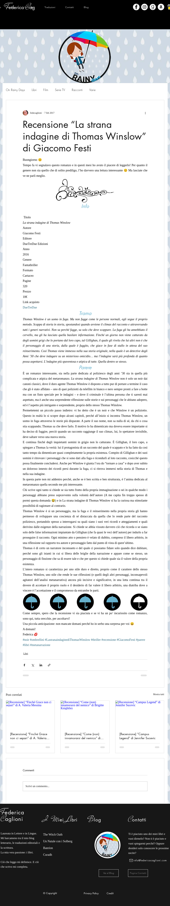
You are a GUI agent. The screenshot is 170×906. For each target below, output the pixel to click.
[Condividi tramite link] (49, 665)
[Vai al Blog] (109, 873)
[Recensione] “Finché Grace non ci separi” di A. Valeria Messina (28, 736)
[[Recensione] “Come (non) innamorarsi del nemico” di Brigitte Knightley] (85, 714)
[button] (29, 7)
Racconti (77, 90)
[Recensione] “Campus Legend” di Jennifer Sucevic (137, 736)
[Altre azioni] (145, 113)
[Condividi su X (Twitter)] (32, 665)
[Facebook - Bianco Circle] (136, 7)
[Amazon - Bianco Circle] (161, 7)
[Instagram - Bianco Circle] (144, 7)
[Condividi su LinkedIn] (40, 665)
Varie (92, 90)
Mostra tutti (158, 694)
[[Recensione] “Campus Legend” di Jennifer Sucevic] (139, 714)
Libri (34, 90)
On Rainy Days (15, 90)
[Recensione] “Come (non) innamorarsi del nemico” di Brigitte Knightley (83, 736)
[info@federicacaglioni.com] (148, 860)
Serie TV (60, 90)
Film (45, 90)
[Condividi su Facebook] (24, 665)
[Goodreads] (152, 7)
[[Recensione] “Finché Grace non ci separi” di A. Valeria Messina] (30, 714)
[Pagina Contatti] (138, 873)
